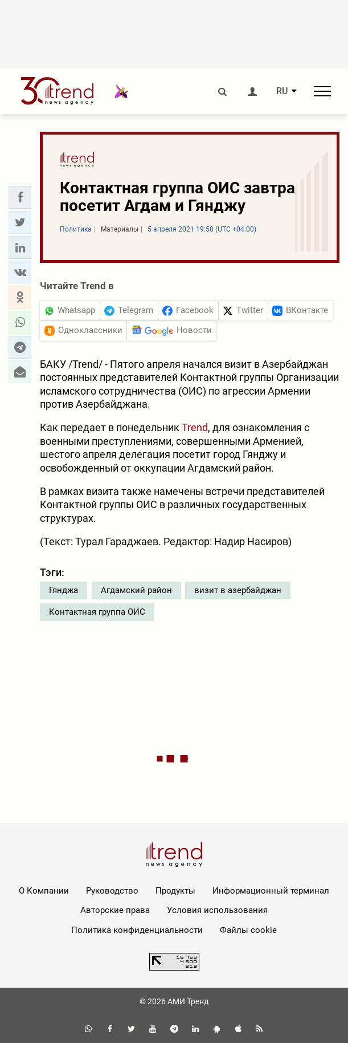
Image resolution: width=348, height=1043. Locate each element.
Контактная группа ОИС (97, 612)
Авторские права (115, 910)
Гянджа (63, 590)
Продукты (175, 891)
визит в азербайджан (237, 590)
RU (282, 91)
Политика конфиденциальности (137, 930)
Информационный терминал (270, 891)
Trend (195, 427)
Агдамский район (136, 590)
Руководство (112, 891)
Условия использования (217, 910)
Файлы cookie (248, 930)
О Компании (44, 891)
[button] (20, 197)
